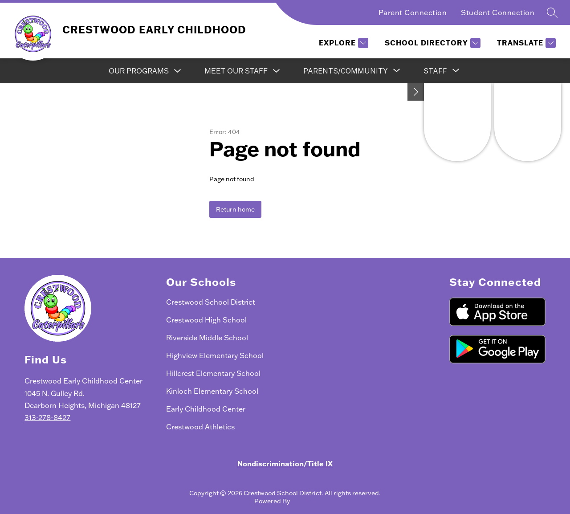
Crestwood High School (206, 319)
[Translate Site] (525, 43)
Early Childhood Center (205, 408)
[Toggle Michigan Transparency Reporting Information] (415, 92)
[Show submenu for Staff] (435, 70)
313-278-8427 (47, 417)
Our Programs (139, 70)
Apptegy (303, 501)
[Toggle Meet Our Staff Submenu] (276, 71)
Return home (235, 209)
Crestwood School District (210, 302)
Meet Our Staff (236, 70)
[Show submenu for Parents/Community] (345, 70)
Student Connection (497, 12)
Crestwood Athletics (200, 426)
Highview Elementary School (215, 355)
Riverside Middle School (207, 337)
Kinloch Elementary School (212, 391)
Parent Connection (413, 12)
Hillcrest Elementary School (213, 373)
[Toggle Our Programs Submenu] (177, 71)
